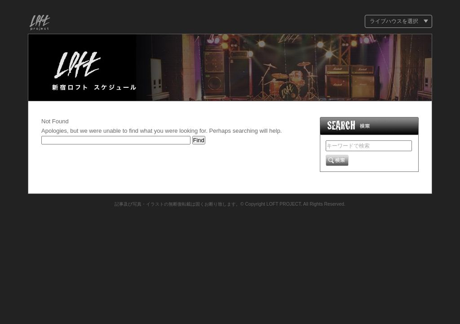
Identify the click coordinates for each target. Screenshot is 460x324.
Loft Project (40, 24)
